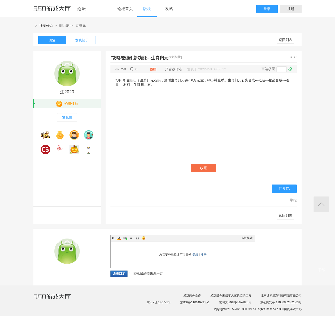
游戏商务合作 (192, 295)
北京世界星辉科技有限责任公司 (281, 295)
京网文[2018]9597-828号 (235, 302)
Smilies (143, 238)
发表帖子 (82, 40)
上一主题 (290, 56)
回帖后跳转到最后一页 (146, 273)
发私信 (67, 117)
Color (119, 238)
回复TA (284, 189)
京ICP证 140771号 (159, 302)
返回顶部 (321, 204)
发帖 (169, 9)
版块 (147, 9)
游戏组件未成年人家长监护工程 (230, 295)
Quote (131, 238)
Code (137, 238)
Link (125, 238)
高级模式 (247, 238)
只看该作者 (173, 69)
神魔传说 (46, 26)
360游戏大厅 (57, 300)
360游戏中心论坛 (61, 10)
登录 (267, 9)
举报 (293, 200)
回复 (52, 40)
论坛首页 (125, 9)
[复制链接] (175, 57)
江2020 (67, 91)
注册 (290, 9)
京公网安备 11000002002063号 (281, 302)
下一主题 (295, 56)
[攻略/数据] (121, 57)
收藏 (203, 168)
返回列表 (285, 40)
